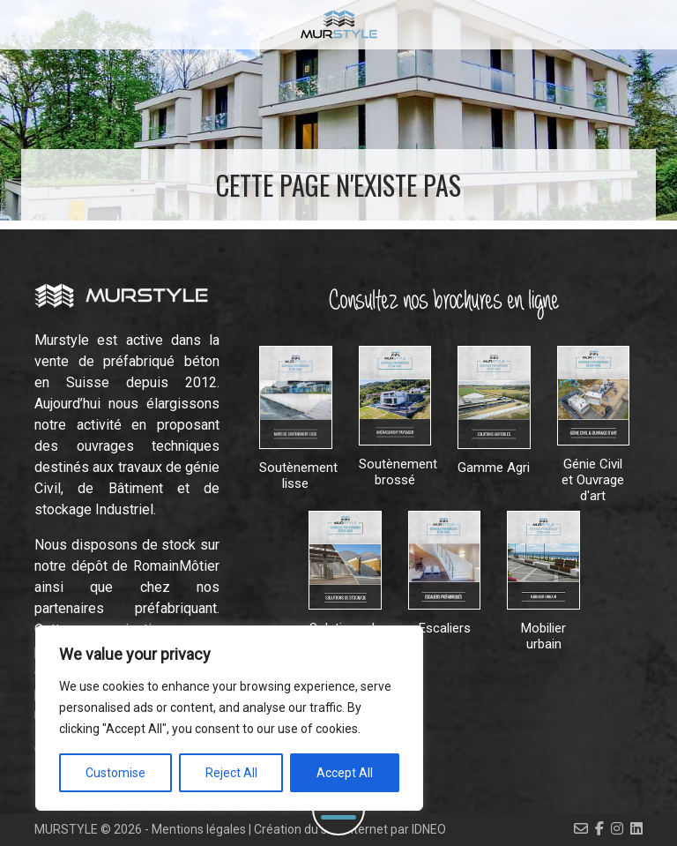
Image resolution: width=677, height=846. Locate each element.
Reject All (231, 773)
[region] (229, 718)
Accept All (344, 773)
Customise (115, 773)
